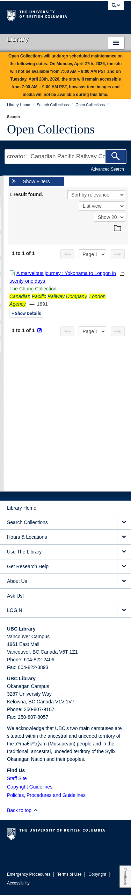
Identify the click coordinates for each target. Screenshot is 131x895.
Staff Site (17, 778)
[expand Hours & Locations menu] (124, 537)
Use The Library (24, 552)
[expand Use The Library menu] (124, 552)
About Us (17, 581)
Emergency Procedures (28, 874)
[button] (35, 810)
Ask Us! (15, 596)
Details (26, 314)
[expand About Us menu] (124, 581)
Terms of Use (69, 874)
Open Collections (51, 129)
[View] (102, 206)
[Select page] (92, 254)
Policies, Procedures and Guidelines (46, 795)
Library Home (21, 508)
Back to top (22, 810)
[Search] (115, 157)
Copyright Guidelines (29, 787)
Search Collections (27, 522)
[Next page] (118, 254)
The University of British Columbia (48, 14)
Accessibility (18, 883)
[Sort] (96, 194)
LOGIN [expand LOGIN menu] (14, 610)
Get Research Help (28, 566)
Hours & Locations (27, 537)
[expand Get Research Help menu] (124, 566)
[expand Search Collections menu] (124, 522)
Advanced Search (107, 169)
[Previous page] (67, 254)
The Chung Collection (33, 288)
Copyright (97, 874)
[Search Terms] (65, 156)
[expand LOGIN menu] (124, 610)
